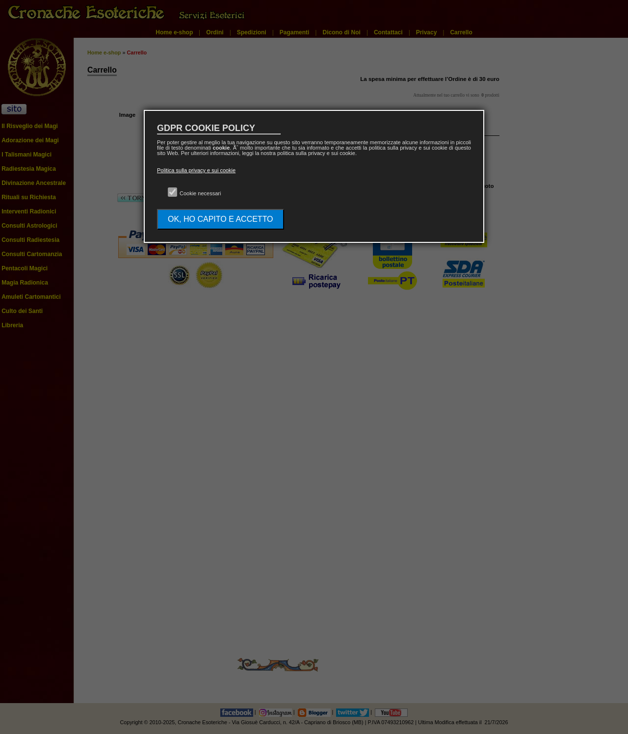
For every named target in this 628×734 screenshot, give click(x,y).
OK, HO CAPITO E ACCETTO (220, 219)
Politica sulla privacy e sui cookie (196, 170)
